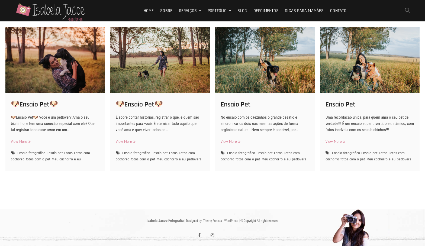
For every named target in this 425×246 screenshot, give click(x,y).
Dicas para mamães (304, 11)
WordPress (231, 221)
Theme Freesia (212, 221)
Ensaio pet (55, 153)
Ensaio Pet (235, 104)
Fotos (68, 153)
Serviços (188, 11)
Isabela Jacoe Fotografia (165, 220)
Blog (242, 11)
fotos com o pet (38, 159)
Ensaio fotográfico (31, 153)
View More (20, 142)
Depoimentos (266, 11)
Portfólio (217, 11)
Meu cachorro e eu (66, 159)
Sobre (166, 11)
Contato (338, 11)
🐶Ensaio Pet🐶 (34, 104)
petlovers (194, 159)
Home (149, 11)
